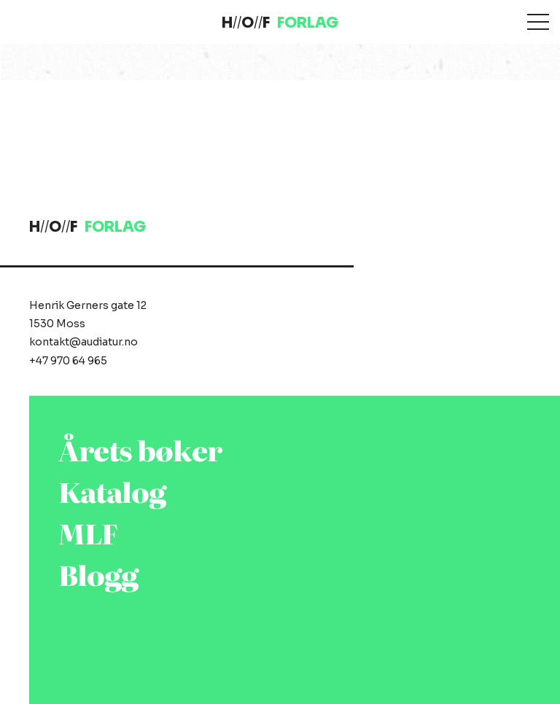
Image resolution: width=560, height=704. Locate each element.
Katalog (112, 491)
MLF (87, 532)
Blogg (98, 574)
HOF (280, 23)
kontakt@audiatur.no (83, 341)
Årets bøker (139, 449)
